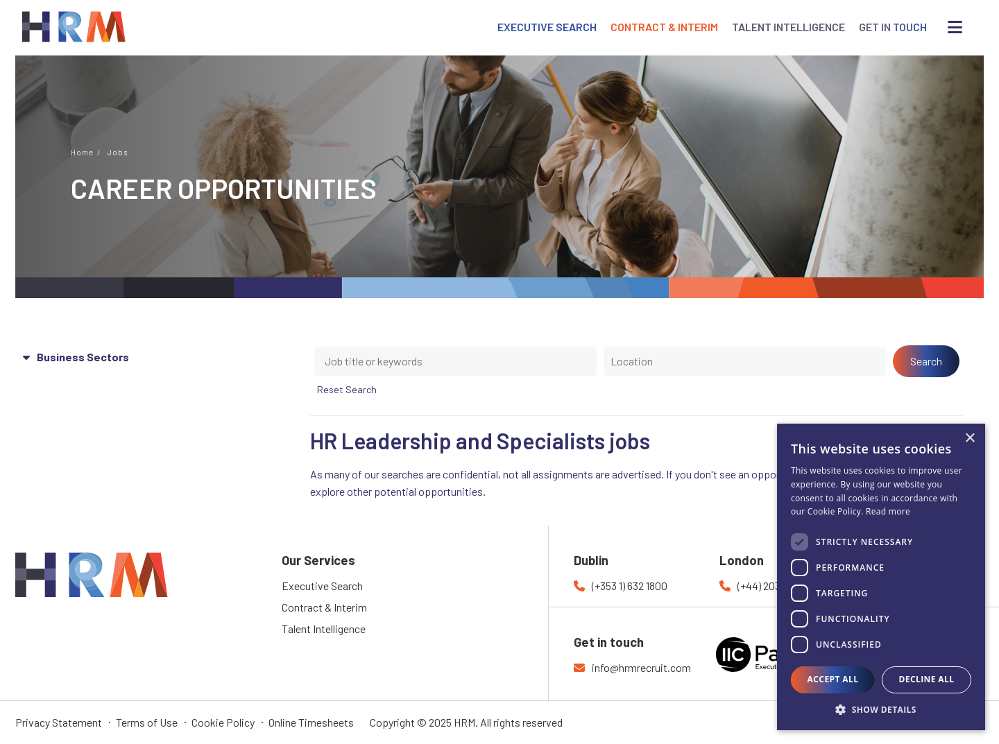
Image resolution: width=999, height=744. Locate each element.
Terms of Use (147, 722)
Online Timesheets (311, 722)
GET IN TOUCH (893, 26)
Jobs (118, 152)
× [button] (969, 438)
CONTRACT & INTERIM (664, 26)
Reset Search (347, 390)
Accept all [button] (833, 679)
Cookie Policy (223, 722)
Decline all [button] (927, 679)
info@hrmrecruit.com (641, 667)
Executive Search (322, 585)
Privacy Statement (58, 722)
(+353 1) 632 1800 (629, 585)
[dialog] (881, 577)
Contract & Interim (324, 607)
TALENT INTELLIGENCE (788, 26)
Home (82, 152)
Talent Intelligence (324, 628)
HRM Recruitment (56, 560)
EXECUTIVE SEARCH (547, 26)
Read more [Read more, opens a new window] (888, 511)
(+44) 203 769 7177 (779, 585)
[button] (881, 709)
